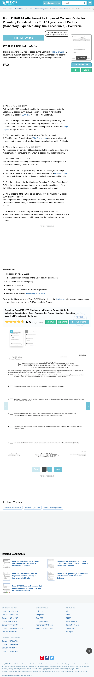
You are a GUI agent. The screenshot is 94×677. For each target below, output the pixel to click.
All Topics (69, 632)
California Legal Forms (32, 508)
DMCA (68, 618)
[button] (88, 406)
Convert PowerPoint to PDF (12, 628)
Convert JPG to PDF (10, 632)
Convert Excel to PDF (10, 615)
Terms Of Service (72, 625)
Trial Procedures (39, 138)
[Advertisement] (36, 86)
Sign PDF (39, 618)
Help (68, 615)
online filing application (35, 293)
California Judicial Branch (13, 508)
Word (86, 70)
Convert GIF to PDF (9, 621)
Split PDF (39, 611)
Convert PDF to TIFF (10, 651)
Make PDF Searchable (44, 628)
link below (60, 299)
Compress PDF (42, 621)
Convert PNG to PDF (10, 618)
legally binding (60, 173)
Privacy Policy (71, 621)
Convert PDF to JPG (10, 641)
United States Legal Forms (53, 508)
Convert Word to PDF (10, 611)
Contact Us (70, 628)
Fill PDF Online (23, 37)
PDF (76, 70)
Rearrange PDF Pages (44, 625)
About (68, 611)
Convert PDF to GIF (9, 648)
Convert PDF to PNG (10, 644)
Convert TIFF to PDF (10, 625)
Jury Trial (26, 115)
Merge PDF (40, 615)
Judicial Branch (57, 52)
